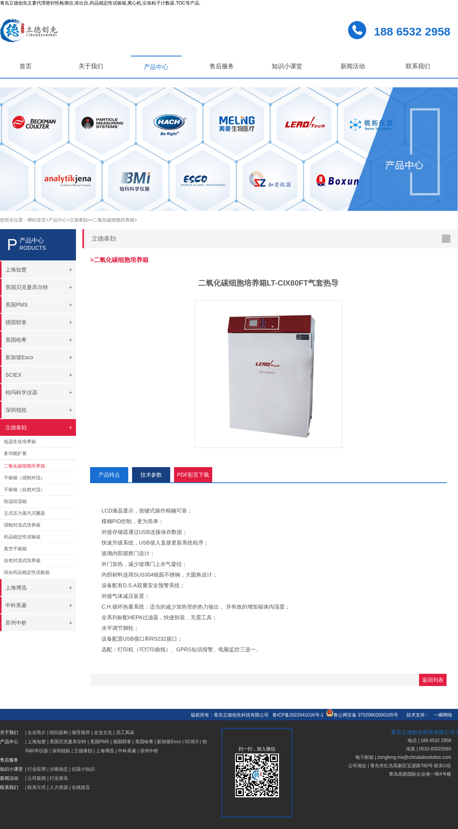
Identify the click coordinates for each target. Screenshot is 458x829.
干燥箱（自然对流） (24, 489)
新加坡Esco (169, 741)
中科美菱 (127, 750)
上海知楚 (36, 741)
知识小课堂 (287, 66)
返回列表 (432, 680)
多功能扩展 (15, 453)
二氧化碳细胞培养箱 (24, 466)
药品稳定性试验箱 (22, 537)
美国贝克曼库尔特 (68, 741)
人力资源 (59, 787)
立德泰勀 (83, 750)
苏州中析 (149, 750)
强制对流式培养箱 (22, 525)
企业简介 (36, 732)
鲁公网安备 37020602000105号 (362, 715)
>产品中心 (56, 220)
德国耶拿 (122, 741)
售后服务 (222, 66)
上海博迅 (105, 750)
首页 (25, 66)
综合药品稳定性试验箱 (27, 572)
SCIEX (191, 741)
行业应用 (36, 769)
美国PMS (99, 741)
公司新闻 (36, 778)
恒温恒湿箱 (15, 501)
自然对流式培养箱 (22, 560)
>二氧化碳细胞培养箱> (113, 220)
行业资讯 (59, 778)
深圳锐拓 (61, 750)
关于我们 (91, 66)
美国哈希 (144, 741)
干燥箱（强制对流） (24, 477)
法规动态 (59, 769)
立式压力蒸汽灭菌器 (24, 513)
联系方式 (36, 787)
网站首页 (36, 220)
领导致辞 (81, 732)
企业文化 (103, 732)
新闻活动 (352, 66)
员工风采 (125, 732)
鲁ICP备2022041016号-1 (298, 715)
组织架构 (59, 732)
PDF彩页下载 (193, 475)
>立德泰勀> (78, 220)
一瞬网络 (440, 715)
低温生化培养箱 (20, 441)
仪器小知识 (83, 769)
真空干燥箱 (15, 548)
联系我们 (418, 66)
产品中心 (156, 67)
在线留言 (81, 787)
